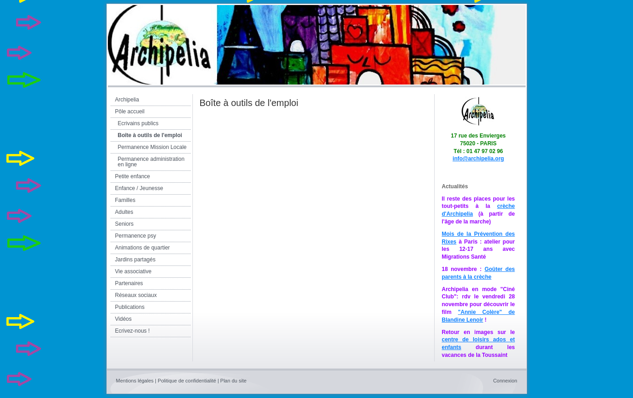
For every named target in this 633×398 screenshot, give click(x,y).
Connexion (505, 380)
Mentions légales (135, 380)
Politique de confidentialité (187, 380)
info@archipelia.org (478, 158)
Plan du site (233, 380)
